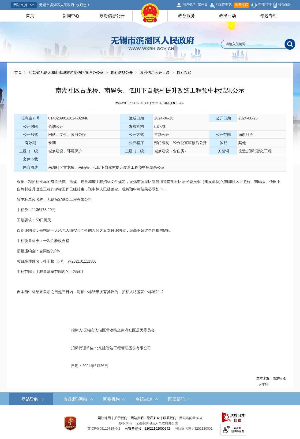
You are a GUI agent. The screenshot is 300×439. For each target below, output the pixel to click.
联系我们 (169, 418)
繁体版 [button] (203, 4)
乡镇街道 (146, 399)
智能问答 (264, 4)
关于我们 (120, 418)
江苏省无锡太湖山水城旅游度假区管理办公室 (66, 72)
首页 (30, 15)
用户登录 (189, 4)
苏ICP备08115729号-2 (103, 428)
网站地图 (104, 418)
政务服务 (186, 15)
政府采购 (183, 72)
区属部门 (179, 399)
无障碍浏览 (221, 5)
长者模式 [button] (241, 4)
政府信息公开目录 (155, 72)
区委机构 (114, 399)
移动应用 (284, 4)
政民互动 (227, 15)
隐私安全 (153, 418)
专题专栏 (268, 15)
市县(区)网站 (78, 399)
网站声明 (137, 418)
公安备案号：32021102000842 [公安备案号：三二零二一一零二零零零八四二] (147, 428)
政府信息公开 (112, 15)
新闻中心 (71, 15)
